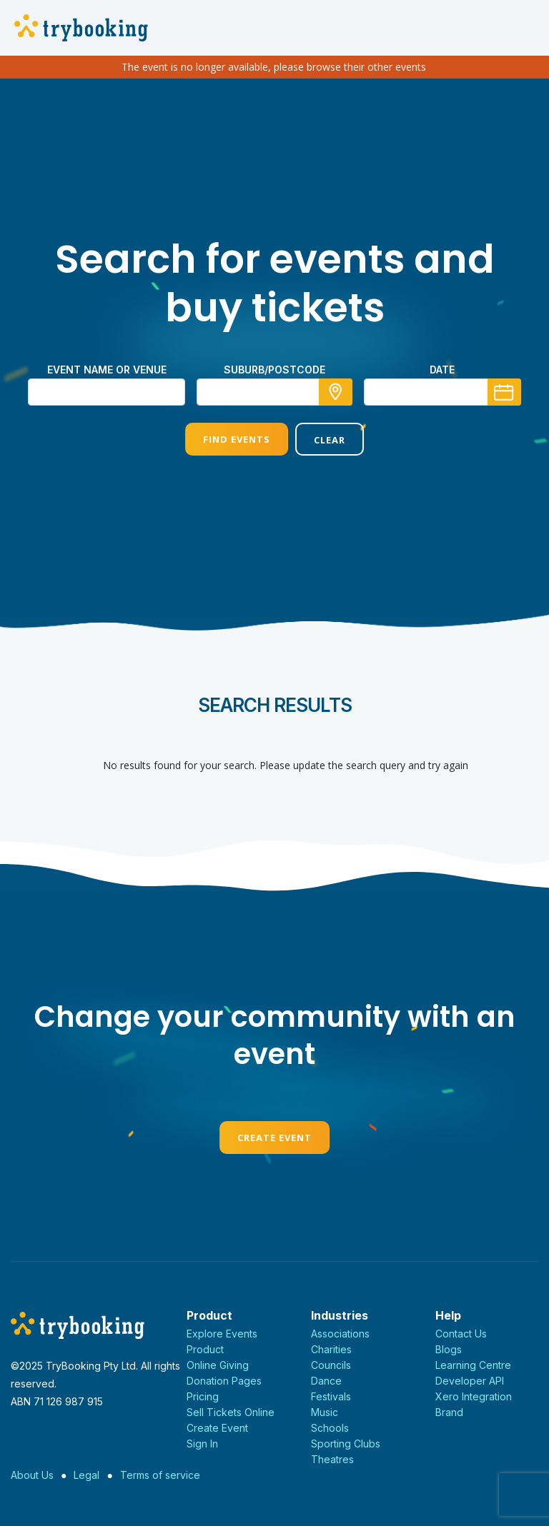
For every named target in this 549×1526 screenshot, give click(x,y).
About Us (32, 1475)
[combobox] (274, 392)
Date (442, 369)
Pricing (203, 1396)
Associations (340, 1333)
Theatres (332, 1459)
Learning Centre (473, 1365)
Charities (331, 1349)
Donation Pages (224, 1381)
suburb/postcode (274, 369)
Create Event (274, 1137)
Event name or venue (107, 369)
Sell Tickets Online (230, 1412)
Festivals (331, 1396)
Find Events (236, 439)
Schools (330, 1428)
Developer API (469, 1381)
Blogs (448, 1349)
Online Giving (218, 1365)
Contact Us (461, 1333)
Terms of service (160, 1475)
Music (324, 1412)
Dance (326, 1381)
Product (205, 1349)
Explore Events (222, 1333)
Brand (449, 1412)
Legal (86, 1475)
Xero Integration (473, 1396)
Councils (331, 1365)
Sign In (202, 1443)
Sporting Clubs (345, 1443)
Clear (329, 439)
